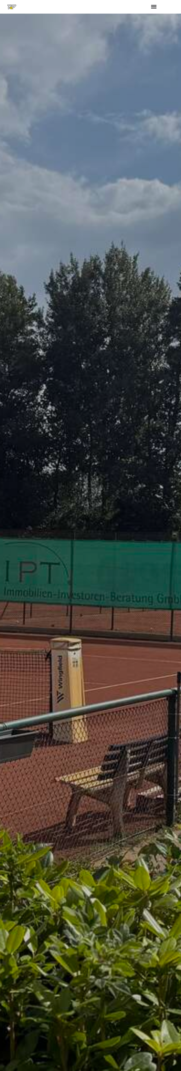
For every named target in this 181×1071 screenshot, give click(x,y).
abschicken (131, 1000)
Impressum (150, 1064)
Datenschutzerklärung (102, 990)
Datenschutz (170, 1064)
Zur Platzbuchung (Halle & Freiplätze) (33, 266)
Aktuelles (12, 252)
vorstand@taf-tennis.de (111, 1042)
